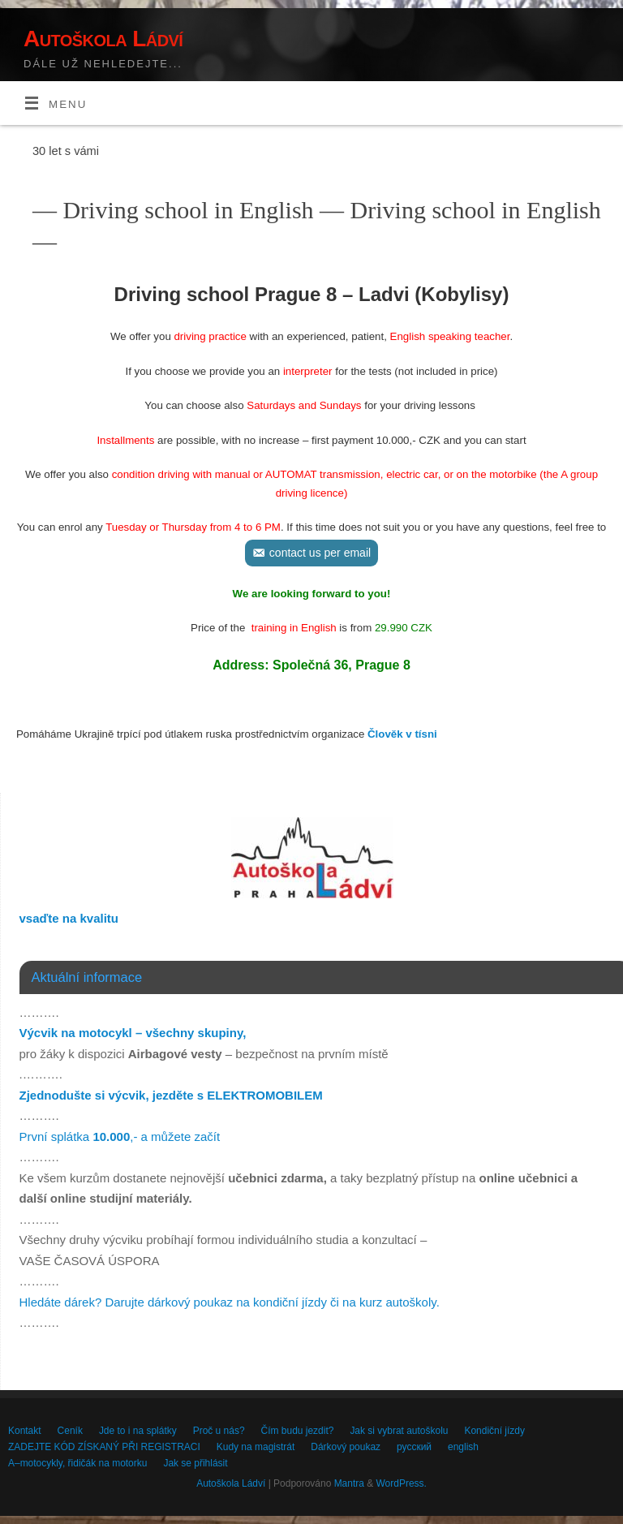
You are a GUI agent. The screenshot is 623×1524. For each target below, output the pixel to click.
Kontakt (24, 1430)
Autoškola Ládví (103, 38)
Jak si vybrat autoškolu (399, 1430)
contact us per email (320, 552)
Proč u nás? (219, 1430)
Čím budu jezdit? (297, 1430)
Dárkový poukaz (345, 1447)
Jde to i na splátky (138, 1430)
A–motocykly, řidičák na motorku (77, 1463)
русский (414, 1447)
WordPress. (401, 1483)
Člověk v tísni (402, 734)
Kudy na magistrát (255, 1447)
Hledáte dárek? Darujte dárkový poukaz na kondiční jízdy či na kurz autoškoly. (229, 1302)
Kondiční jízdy (494, 1430)
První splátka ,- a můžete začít (120, 1136)
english (463, 1447)
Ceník (70, 1430)
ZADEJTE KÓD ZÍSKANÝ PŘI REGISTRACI (104, 1447)
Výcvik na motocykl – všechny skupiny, (133, 1033)
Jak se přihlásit (195, 1463)
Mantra (349, 1483)
